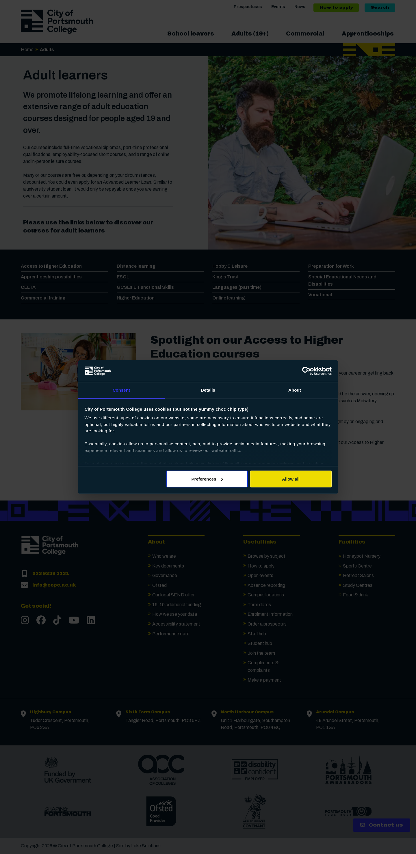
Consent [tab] (121, 390)
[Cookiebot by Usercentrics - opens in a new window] (306, 371)
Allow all (291, 478)
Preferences (207, 478)
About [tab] (294, 390)
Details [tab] (208, 390)
